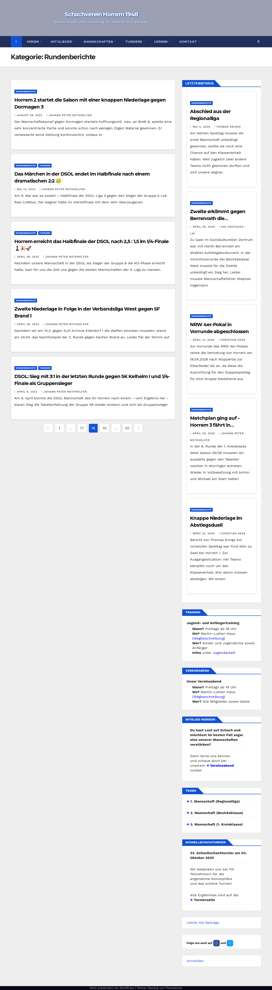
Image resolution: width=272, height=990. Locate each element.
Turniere (134, 42)
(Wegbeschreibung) (208, 638)
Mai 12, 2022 (26, 189)
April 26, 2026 (204, 226)
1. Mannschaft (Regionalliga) (215, 801)
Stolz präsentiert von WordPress (112, 988)
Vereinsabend (222, 765)
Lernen (161, 42)
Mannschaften (99, 42)
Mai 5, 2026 (202, 126)
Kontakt (189, 42)
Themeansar (173, 988)
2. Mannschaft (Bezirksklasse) (216, 813)
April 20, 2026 (204, 433)
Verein (33, 42)
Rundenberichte (26, 91)
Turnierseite (204, 900)
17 (82, 428)
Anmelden (195, 961)
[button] (258, 41)
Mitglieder (62, 42)
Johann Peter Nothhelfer (69, 115)
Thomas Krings (227, 126)
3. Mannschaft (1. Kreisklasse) (216, 824)
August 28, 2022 (30, 115)
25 (127, 428)
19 (105, 428)
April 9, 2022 (27, 391)
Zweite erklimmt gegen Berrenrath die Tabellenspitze (217, 218)
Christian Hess (232, 339)
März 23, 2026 (204, 533)
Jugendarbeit (224, 653)
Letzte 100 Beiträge (203, 923)
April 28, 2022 (28, 256)
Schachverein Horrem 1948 (101, 14)
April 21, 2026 (204, 339)
